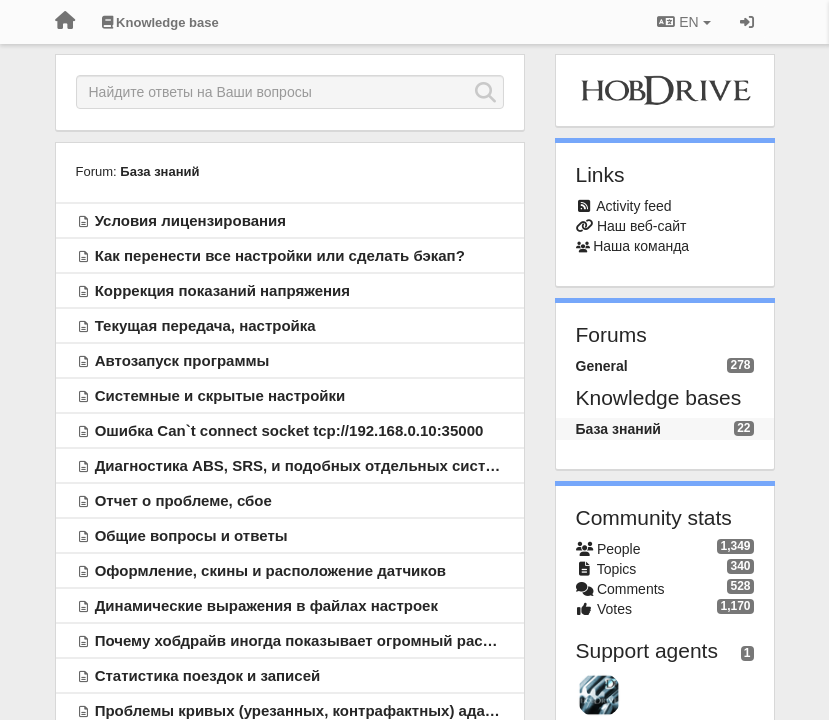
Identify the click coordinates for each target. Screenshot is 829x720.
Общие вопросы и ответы (191, 535)
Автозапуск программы (182, 360)
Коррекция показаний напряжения (222, 290)
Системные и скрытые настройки (220, 395)
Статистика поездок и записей (208, 675)
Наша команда (641, 246)
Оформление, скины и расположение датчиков (270, 570)
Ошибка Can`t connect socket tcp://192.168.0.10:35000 (289, 430)
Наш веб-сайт (642, 226)
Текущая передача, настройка (205, 325)
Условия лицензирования (190, 220)
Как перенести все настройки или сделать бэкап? (280, 255)
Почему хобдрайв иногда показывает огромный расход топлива (335, 640)
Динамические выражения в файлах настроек (266, 605)
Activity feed (633, 206)
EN (683, 22)
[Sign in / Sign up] (747, 22)
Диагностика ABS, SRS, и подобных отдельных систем (300, 465)
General (602, 366)
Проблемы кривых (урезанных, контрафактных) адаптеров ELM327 (346, 710)
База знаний (159, 171)
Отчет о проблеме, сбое (183, 500)
